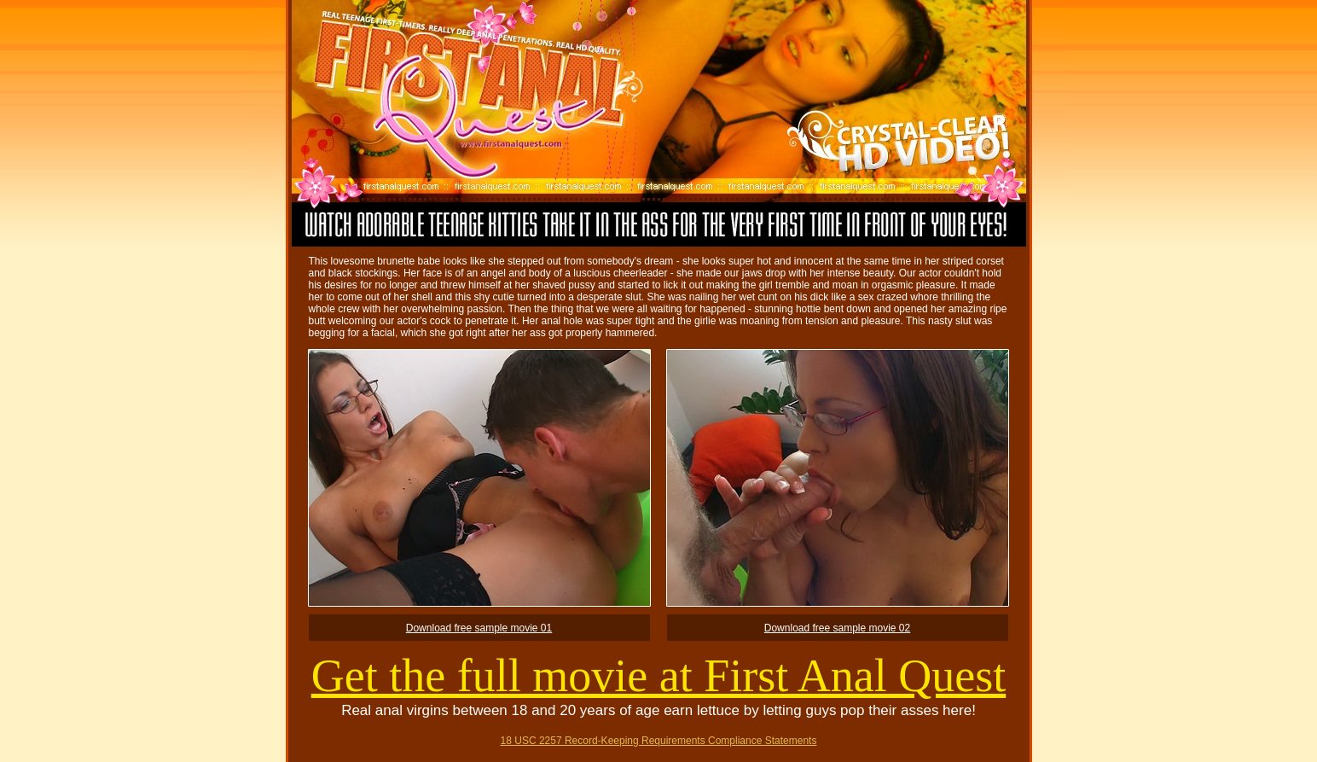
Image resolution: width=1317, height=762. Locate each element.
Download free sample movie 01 (479, 628)
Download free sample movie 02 (837, 628)
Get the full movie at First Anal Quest (658, 675)
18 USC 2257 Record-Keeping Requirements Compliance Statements (659, 741)
